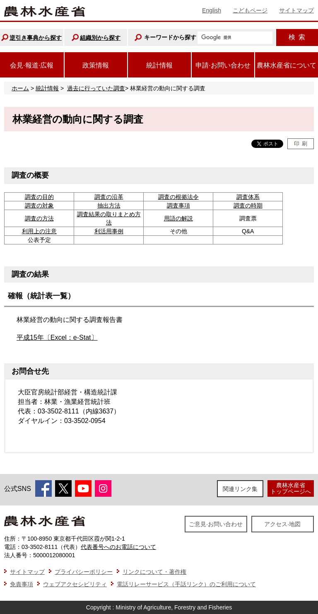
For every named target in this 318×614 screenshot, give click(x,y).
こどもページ (250, 10)
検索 (297, 37)
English (211, 10)
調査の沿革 (108, 196)
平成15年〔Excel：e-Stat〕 (57, 337)
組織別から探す (100, 37)
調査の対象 (39, 205)
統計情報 (47, 88)
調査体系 (248, 196)
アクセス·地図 (282, 524)
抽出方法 (108, 205)
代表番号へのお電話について (118, 547)
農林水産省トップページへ (290, 488)
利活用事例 (108, 231)
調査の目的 (39, 196)
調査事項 (178, 205)
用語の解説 (178, 218)
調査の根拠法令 (178, 196)
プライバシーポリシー (84, 571)
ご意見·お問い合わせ (216, 524)
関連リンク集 (240, 489)
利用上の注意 (39, 231)
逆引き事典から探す (36, 37)
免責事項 (21, 584)
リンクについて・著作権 (154, 571)
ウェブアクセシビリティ (75, 584)
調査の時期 (248, 205)
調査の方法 (39, 218)
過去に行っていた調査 (96, 88)
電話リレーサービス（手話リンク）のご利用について (186, 584)
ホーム (20, 88)
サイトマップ (296, 10)
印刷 (301, 143)
